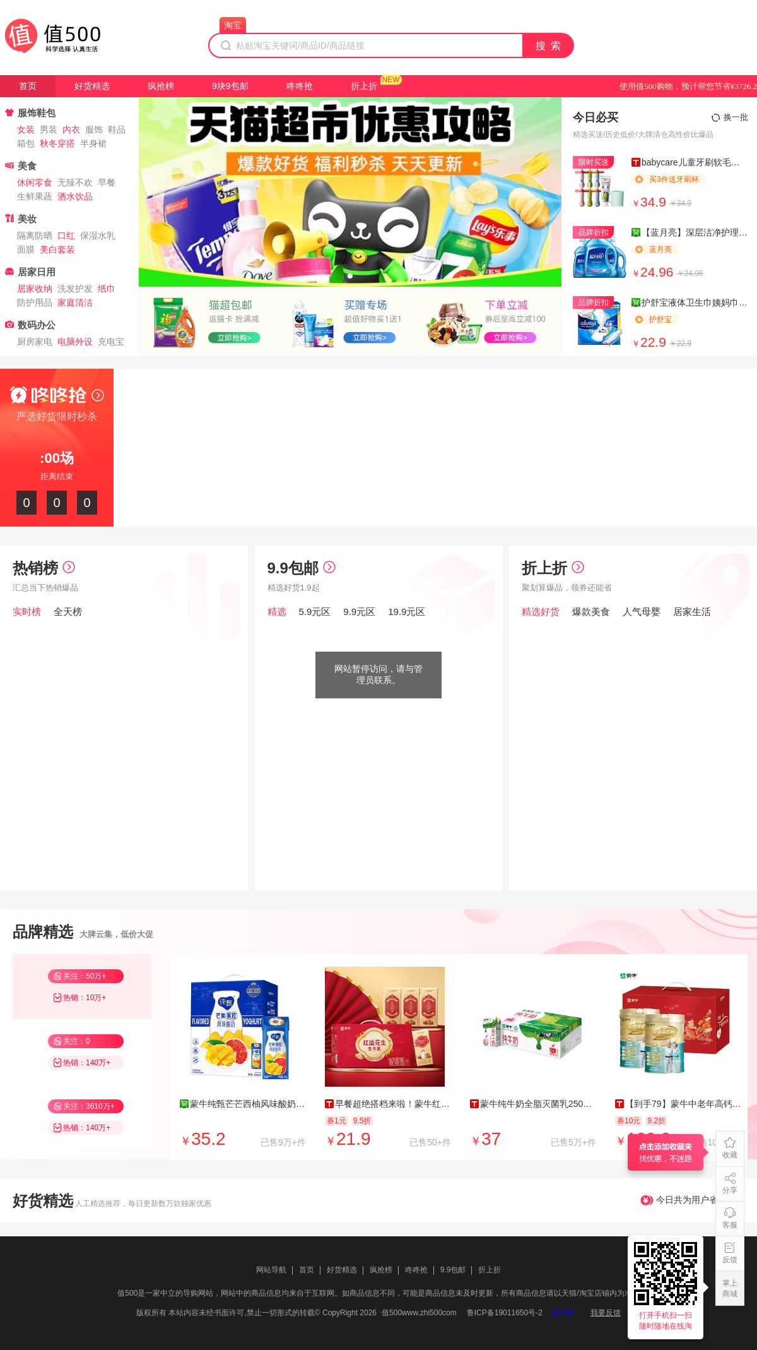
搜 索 (549, 45)
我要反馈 (605, 1312)
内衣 (71, 129)
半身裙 (93, 143)
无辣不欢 (75, 182)
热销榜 (44, 567)
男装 (48, 129)
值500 (563, 1312)
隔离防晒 (34, 235)
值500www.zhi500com (419, 1312)
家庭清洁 (75, 302)
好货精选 (92, 86)
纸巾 (106, 289)
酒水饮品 (75, 196)
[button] (350, 275)
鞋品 (117, 129)
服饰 (94, 129)
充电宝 (111, 342)
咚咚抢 (299, 86)
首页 (28, 86)
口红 (66, 235)
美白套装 (57, 249)
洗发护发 (75, 289)
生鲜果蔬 (34, 196)
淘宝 (233, 25)
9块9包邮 (230, 86)
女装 (26, 129)
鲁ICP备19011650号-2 (505, 1312)
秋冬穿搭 (57, 143)
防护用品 (34, 302)
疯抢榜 (161, 86)
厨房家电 (34, 342)
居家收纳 (34, 289)
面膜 (26, 249)
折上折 (364, 86)
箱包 (26, 143)
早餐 (106, 182)
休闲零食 (34, 182)
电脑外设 (75, 342)
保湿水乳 (97, 235)
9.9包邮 (301, 567)
